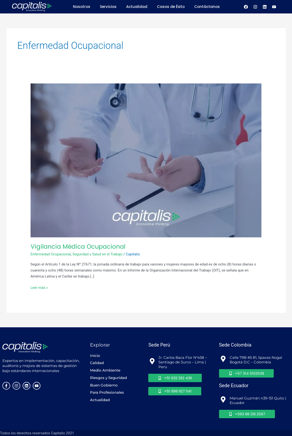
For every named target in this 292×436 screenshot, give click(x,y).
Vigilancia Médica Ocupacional (78, 246)
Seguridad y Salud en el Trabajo (97, 254)
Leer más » (39, 287)
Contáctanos (207, 6)
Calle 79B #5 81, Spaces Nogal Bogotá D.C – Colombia (256, 359)
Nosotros (81, 6)
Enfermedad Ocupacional (51, 254)
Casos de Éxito (171, 6)
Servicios (108, 6)
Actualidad (136, 6)
